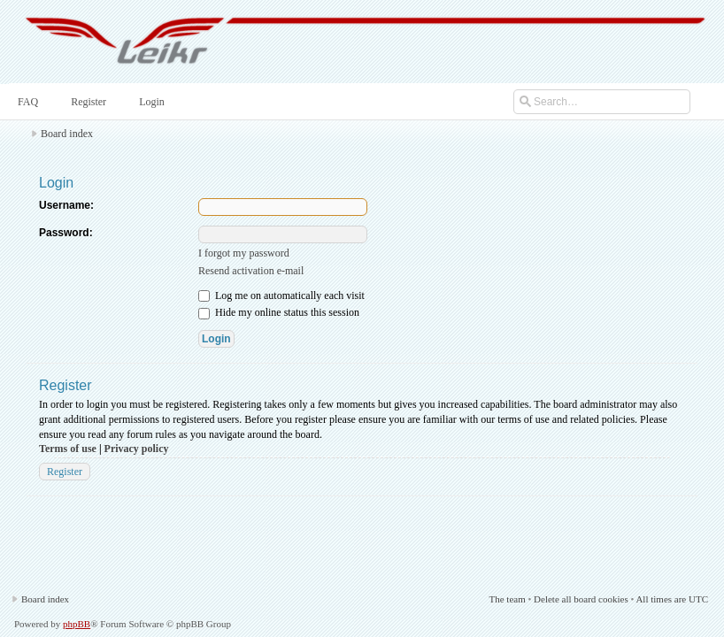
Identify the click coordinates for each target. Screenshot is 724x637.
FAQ (26, 102)
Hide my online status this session (278, 312)
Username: (66, 205)
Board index (67, 133)
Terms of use (67, 448)
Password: (66, 232)
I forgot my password (243, 253)
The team (507, 599)
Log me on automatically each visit (281, 295)
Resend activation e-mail (251, 271)
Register (86, 102)
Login (150, 102)
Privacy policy (136, 448)
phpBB (76, 623)
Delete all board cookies (581, 599)
